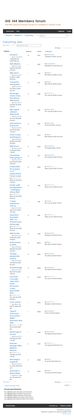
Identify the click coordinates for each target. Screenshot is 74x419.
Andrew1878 (18, 57)
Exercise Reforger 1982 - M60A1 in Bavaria (16, 346)
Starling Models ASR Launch (14, 256)
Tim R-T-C (50, 93)
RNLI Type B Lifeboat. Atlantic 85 (14, 111)
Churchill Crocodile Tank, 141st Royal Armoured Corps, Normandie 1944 (14, 285)
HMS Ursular (15, 233)
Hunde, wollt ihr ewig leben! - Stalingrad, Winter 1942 (16, 188)
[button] (71, 48)
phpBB (50, 412)
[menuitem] (16, 31)
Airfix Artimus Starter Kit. (15, 124)
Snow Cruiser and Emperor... (16, 136)
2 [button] (64, 48)
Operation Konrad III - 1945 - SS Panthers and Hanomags (15, 219)
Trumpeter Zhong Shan (15, 83)
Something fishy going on (16, 156)
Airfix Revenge (16, 268)
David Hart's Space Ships (15, 372)
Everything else (12, 42)
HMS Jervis (14, 73)
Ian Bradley (68, 410)
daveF (49, 201)
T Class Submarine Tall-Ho (14, 203)
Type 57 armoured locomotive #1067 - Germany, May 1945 (16, 317)
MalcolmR (50, 55)
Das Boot (14, 55)
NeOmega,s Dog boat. (15, 360)
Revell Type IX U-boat (15, 333)
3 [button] (66, 48)
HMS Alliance (15, 64)
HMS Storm (14, 146)
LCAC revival (15, 302)
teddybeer (17, 139)
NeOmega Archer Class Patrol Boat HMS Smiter (15, 97)
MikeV (49, 73)
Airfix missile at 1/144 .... (15, 243)
